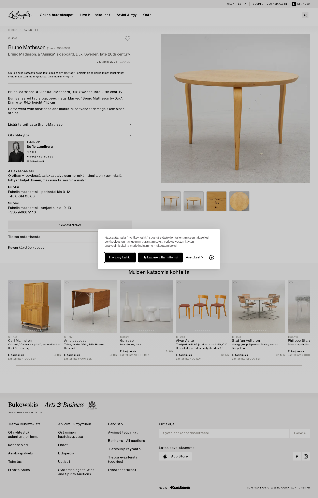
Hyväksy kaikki (119, 257)
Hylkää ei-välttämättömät (160, 257)
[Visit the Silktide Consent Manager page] (211, 257)
